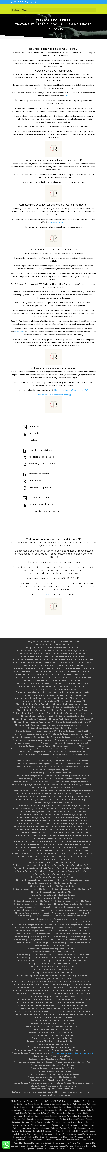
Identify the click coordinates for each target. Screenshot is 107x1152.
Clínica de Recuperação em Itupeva (74, 662)
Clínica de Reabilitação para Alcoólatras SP (69, 725)
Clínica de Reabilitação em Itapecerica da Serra (69, 713)
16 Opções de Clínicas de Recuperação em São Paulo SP (52, 647)
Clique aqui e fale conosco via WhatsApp (53, 395)
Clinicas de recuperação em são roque (72, 671)
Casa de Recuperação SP (74, 701)
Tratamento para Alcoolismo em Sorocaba (32, 1083)
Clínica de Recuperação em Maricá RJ (34, 829)
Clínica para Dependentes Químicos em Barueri (65, 960)
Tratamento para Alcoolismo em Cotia (75, 1014)
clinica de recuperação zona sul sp (37, 665)
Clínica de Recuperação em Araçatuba (73, 740)
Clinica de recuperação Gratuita (73, 931)
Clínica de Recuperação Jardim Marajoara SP (33, 940)
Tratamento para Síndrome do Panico (52, 1095)
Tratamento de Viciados (32, 1008)
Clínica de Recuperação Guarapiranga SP (34, 934)
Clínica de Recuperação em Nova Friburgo (70, 844)
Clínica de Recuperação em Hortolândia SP (35, 796)
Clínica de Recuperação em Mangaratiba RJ (71, 826)
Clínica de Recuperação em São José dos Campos (52, 895)
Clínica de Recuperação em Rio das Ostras (35, 871)
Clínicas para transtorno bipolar (65, 680)
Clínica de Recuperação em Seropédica (72, 904)
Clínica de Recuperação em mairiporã (30, 826)
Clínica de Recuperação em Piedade (72, 850)
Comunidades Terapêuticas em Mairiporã (70, 993)
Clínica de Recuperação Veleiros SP (31, 957)
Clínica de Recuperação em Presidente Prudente (52, 862)
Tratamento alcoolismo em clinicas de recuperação (39, 692)
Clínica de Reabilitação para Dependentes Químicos (52, 728)
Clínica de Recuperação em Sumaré (71, 907)
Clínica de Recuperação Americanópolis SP (36, 731)
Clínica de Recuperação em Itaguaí (72, 799)
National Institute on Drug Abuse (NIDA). (71, 390)
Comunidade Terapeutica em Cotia (75, 981)
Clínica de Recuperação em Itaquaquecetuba (34, 808)
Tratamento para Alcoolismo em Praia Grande (52, 1065)
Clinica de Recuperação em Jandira (35, 814)
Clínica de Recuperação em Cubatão (34, 778)
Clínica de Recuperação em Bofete (33, 755)
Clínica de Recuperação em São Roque (73, 901)
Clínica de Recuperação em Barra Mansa (74, 749)
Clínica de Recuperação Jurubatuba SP (75, 940)
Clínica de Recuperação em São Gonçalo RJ (72, 889)
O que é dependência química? (72, 1005)
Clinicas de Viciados (62, 978)
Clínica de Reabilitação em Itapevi (37, 716)
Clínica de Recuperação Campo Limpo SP (72, 734)
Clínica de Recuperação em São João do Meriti (52, 892)
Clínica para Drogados (49, 668)
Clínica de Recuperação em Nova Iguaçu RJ (35, 847)
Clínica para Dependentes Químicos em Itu (52, 969)
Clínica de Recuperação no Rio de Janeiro (52, 945)
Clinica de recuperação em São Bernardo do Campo (52, 883)
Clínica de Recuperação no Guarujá (31, 942)
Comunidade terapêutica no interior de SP (71, 984)
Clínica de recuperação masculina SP (52, 644)
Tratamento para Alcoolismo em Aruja (65, 1008)
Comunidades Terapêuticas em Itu (31, 993)
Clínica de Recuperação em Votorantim (73, 925)
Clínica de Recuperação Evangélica (73, 928)
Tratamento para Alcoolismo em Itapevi (52, 1044)
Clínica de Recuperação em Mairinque (71, 823)
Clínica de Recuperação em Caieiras (71, 764)
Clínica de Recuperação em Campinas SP (52, 769)
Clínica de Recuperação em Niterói (31, 844)
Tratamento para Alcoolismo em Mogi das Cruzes (52, 1059)
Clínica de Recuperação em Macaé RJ (33, 823)
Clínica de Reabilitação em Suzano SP (73, 722)
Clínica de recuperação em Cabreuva (72, 761)
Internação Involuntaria (38, 689)
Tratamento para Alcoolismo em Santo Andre (52, 1068)
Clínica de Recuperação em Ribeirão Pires (72, 865)
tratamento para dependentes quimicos (66, 695)
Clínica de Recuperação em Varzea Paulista (33, 922)
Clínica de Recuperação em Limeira (33, 820)
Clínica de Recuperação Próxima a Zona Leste (52, 951)
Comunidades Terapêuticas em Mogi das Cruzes (52, 996)
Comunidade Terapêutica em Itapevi (30, 984)
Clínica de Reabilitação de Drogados (33, 704)
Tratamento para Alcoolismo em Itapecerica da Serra (52, 1041)
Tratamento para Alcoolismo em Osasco (33, 1062)
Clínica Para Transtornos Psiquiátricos (32, 671)
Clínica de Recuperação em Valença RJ (34, 916)
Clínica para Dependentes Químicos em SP (37, 975)
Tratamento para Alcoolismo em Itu (32, 1050)
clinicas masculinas (82, 677)
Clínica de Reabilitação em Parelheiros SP (33, 722)
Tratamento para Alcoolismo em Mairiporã (72, 1053)
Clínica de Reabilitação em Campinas (70, 707)
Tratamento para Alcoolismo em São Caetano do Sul (52, 1077)
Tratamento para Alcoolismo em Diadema (52, 1017)
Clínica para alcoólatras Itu (23, 668)
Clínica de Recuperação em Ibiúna (74, 796)
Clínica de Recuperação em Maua (32, 832)
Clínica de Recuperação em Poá (71, 856)
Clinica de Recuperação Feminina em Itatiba (34, 662)
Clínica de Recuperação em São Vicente (32, 904)
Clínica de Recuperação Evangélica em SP (35, 931)
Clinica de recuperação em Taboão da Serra (70, 910)
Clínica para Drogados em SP (73, 975)
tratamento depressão (78, 692)
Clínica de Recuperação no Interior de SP (70, 942)
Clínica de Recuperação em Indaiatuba (34, 799)
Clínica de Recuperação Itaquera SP (73, 934)
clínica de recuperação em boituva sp (70, 755)
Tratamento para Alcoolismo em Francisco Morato (52, 1029)
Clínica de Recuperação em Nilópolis (76, 841)
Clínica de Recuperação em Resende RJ (31, 865)
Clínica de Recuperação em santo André (34, 880)
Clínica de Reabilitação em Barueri (33, 707)
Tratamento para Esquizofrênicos (76, 1092)
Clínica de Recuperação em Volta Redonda (32, 925)
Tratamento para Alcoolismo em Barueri (73, 1011)
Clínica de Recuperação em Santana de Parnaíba (52, 877)
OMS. (67, 96)
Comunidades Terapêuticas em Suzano (33, 999)
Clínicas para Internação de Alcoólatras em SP (34, 981)
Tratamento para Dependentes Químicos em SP (35, 1092)
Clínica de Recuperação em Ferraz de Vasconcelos (34, 784)
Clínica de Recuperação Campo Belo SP (31, 734)
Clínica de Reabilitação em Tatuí (30, 725)
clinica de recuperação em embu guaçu (74, 781)
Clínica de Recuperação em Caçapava (34, 764)
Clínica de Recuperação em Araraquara (33, 743)
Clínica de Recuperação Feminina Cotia (29, 659)
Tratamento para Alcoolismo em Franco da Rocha (52, 1032)
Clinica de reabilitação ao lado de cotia (35, 650)
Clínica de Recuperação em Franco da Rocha (32, 790)
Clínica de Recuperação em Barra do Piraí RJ (32, 749)
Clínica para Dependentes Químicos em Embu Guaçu (52, 963)
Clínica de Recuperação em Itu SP (34, 811)
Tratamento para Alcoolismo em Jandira (71, 1050)
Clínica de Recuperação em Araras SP (72, 743)
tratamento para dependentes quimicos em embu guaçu (40, 698)
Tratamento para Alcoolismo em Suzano (74, 1083)
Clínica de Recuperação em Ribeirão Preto (34, 868)
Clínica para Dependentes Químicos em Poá (52, 972)
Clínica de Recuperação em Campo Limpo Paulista (52, 772)
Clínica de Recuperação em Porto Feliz (52, 859)
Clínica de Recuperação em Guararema (74, 790)
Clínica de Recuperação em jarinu (70, 814)
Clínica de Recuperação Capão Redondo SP (32, 737)
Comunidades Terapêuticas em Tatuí (72, 999)
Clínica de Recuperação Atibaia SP (69, 653)
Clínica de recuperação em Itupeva (69, 811)
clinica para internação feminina (78, 668)
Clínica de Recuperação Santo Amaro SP (34, 954)
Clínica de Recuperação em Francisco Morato (52, 787)
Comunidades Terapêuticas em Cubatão (30, 990)
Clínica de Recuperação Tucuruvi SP (73, 954)
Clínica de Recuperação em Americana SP (32, 740)
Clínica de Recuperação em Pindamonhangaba (34, 853)
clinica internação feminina (70, 665)
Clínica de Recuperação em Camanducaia (70, 767)
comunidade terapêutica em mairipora (70, 683)
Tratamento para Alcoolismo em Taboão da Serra (52, 1086)
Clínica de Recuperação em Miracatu (30, 835)
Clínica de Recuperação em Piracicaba (36, 856)
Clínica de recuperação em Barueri (35, 752)
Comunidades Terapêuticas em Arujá (31, 987)
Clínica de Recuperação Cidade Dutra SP (74, 737)
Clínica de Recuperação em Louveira (70, 820)
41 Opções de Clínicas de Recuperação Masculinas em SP (52, 641)
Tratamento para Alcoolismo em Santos (52, 1071)
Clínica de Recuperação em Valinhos (72, 916)
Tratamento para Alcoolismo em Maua (52, 1056)
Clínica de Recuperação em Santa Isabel (52, 874)
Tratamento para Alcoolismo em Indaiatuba (52, 1038)
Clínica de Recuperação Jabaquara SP (31, 937)
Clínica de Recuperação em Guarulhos (33, 793)
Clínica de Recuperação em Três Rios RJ (70, 913)
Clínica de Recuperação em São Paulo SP (33, 901)
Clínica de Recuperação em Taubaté (32, 913)
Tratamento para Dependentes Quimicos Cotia (52, 1089)
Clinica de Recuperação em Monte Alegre (52, 838)
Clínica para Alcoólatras (28, 960)
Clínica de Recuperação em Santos (72, 880)
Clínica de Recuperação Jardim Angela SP (71, 937)
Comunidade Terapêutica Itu (71, 686)
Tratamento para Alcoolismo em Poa (72, 1062)
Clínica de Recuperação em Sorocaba (34, 907)
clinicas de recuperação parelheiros (30, 674)
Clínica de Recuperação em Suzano (30, 910)
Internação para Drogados (65, 689)
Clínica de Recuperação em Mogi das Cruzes (71, 835)
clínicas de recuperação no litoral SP (71, 793)
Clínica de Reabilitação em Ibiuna (28, 713)
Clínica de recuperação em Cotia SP (72, 776)
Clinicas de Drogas (41, 978)
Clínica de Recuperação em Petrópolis (34, 850)
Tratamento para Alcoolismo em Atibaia (32, 1011)
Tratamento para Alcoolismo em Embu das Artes (52, 1020)
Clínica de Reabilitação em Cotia (32, 710)
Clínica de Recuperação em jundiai (33, 817)
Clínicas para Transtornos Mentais (32, 683)
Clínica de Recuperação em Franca (77, 784)
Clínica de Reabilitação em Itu (70, 716)
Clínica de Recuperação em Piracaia (75, 853)
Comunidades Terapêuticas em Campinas (71, 987)
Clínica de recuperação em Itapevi (72, 805)
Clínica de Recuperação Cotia (34, 656)
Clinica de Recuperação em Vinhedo (74, 922)
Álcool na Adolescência (81, 698)
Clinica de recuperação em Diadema (71, 778)
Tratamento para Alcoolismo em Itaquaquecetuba (52, 1047)
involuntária (19, 331)
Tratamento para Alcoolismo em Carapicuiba (32, 1014)
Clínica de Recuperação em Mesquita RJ (69, 832)
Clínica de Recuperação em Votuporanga (34, 928)
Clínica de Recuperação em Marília (71, 829)
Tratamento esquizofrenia (31, 695)
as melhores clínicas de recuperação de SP (39, 701)
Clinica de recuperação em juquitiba (70, 817)
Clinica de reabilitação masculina (34, 653)
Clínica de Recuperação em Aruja (34, 746)
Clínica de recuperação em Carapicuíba (34, 776)
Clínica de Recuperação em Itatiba (75, 808)
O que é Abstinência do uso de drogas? (36, 1005)
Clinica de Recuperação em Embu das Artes (32, 781)
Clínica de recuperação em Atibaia (69, 746)
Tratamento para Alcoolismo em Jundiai (30, 1053)
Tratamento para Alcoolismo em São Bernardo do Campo (52, 1074)
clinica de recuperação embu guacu (67, 656)
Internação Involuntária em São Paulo (35, 1002)
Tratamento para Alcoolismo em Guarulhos (52, 1035)
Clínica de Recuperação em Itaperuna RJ (34, 805)
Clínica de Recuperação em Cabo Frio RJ (33, 761)
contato (47, 594)
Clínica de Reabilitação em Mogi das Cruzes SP (71, 719)
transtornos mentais (56, 222)
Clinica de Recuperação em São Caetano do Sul (52, 886)
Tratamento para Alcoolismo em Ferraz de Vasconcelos (52, 1026)
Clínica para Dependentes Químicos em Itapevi (52, 966)
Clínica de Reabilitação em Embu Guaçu (68, 710)
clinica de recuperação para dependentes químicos (52, 949)
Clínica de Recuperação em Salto (73, 871)
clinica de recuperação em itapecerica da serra (52, 802)
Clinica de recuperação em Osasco (74, 847)
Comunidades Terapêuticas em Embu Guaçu (73, 990)
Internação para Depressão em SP (72, 1002)
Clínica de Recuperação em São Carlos (31, 889)
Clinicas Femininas (61, 677)
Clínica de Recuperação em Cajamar (31, 767)
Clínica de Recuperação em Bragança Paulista (52, 758)
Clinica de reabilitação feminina (72, 650)
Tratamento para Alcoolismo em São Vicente (52, 1080)
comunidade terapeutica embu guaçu (37, 686)
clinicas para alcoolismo (35, 680)
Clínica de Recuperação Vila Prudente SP (70, 957)
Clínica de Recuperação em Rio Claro (74, 868)
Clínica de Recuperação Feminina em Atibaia (72, 659)
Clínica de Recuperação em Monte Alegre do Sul (33, 841)
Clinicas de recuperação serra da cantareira (71, 674)
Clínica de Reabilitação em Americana (71, 704)
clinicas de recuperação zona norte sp (32, 677)
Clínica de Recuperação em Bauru (70, 752)
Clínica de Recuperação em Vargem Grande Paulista (52, 919)
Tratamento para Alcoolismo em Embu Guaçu (52, 1023)
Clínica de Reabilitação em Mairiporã (29, 719)
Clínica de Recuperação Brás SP (74, 731)
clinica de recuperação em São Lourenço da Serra (52, 898)
